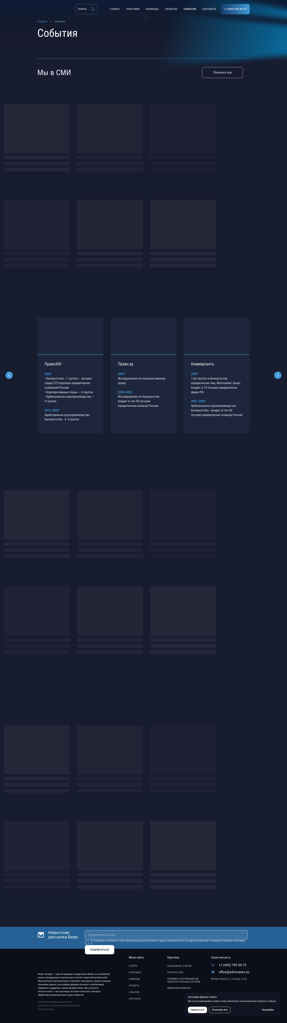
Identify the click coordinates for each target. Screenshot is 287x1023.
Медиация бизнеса (179, 988)
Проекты (134, 985)
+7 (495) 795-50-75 (232, 965)
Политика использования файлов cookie (59, 1005)
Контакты (135, 999)
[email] (166, 934)
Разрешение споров (179, 966)
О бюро (133, 966)
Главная (42, 21)
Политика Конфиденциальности (55, 1002)
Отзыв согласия (45, 1009)
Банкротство (175, 972)
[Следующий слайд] (278, 375)
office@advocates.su (234, 972)
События (134, 992)
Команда (134, 979)
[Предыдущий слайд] (9, 375)
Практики (135, 972)
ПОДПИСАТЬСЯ (99, 949)
